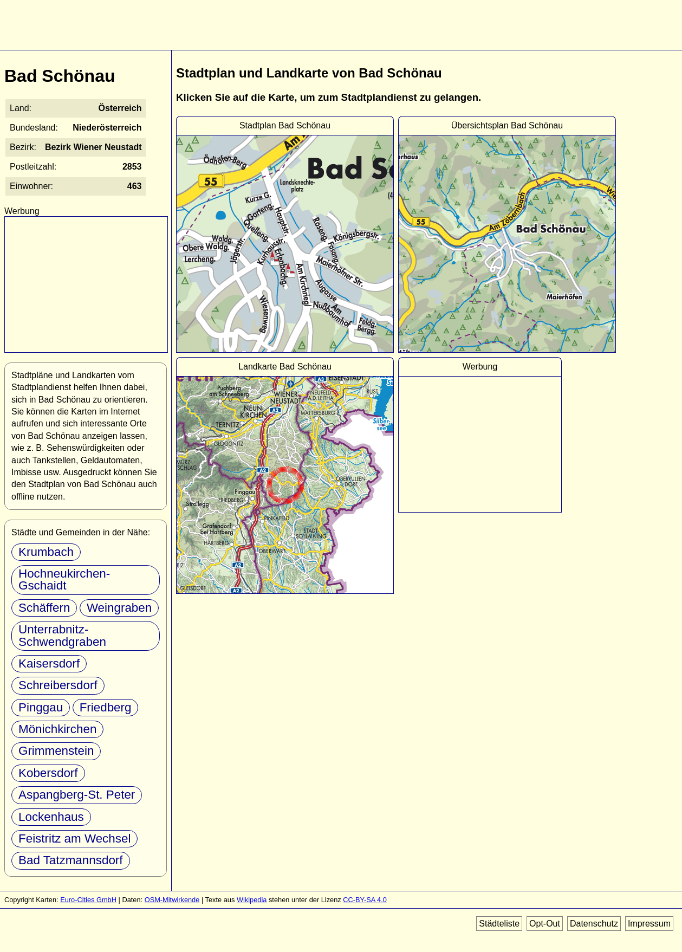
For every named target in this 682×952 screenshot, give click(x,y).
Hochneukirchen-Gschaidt (64, 579)
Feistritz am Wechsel (74, 838)
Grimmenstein (56, 750)
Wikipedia (252, 900)
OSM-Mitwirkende (172, 900)
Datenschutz (594, 923)
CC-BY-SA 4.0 (365, 900)
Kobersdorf (48, 773)
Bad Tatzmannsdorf (70, 860)
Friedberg (106, 707)
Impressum (649, 923)
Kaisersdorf (49, 663)
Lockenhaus (51, 817)
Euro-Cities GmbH (88, 900)
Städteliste (499, 923)
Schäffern (44, 607)
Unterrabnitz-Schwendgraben (62, 635)
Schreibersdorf (58, 685)
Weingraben (119, 607)
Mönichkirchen (57, 729)
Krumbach (46, 552)
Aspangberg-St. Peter (76, 794)
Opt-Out (544, 923)
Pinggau (40, 707)
